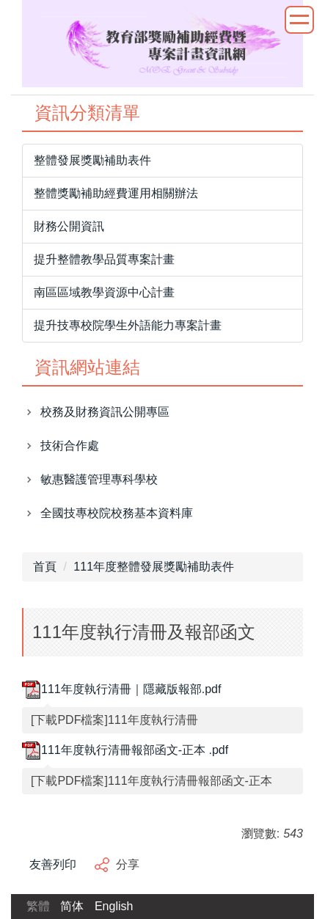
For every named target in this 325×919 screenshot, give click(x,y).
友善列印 (52, 864)
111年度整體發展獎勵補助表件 (153, 566)
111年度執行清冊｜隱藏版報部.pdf (121, 689)
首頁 (44, 566)
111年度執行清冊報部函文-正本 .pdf (125, 750)
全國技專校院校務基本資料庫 (116, 513)
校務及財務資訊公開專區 (104, 412)
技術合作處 (69, 445)
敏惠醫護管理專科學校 (99, 479)
